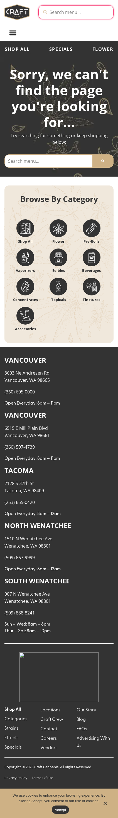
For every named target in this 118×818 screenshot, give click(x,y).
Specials (61, 49)
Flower (58, 241)
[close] (110, 11)
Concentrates (25, 299)
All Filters (17, 359)
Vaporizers (25, 270)
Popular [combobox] (45, 359)
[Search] (102, 161)
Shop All (17, 49)
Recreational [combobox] (86, 359)
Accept (60, 810)
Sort (41, 354)
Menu (77, 354)
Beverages (91, 270)
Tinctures (91, 299)
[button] (52, 32)
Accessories (25, 328)
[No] (105, 805)
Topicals (58, 299)
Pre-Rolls (91, 241)
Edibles (58, 270)
